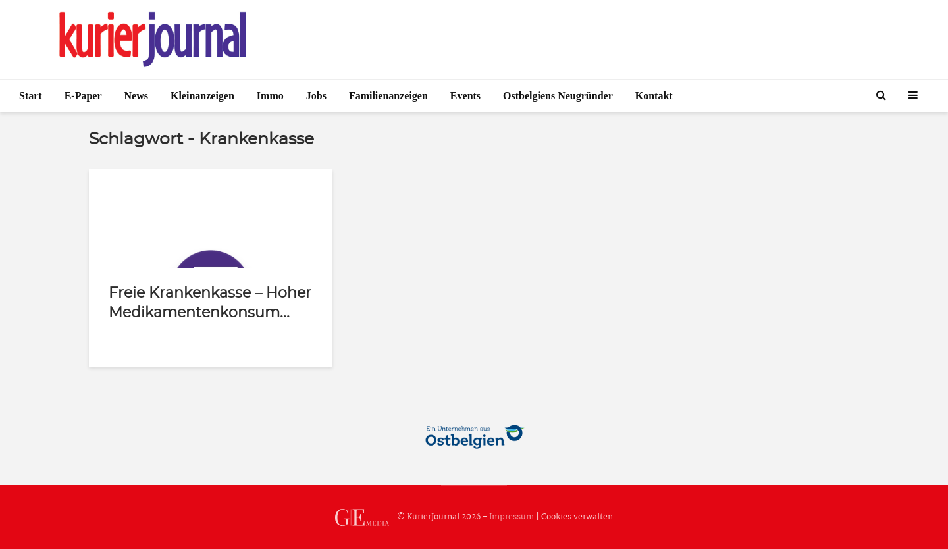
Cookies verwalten (577, 517)
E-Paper (83, 95)
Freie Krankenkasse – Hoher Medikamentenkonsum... (210, 303)
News (136, 95)
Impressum (511, 517)
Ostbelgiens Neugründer (558, 95)
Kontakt (654, 95)
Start (30, 95)
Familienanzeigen (388, 95)
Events (465, 95)
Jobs (316, 95)
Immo (270, 95)
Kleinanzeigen (202, 95)
